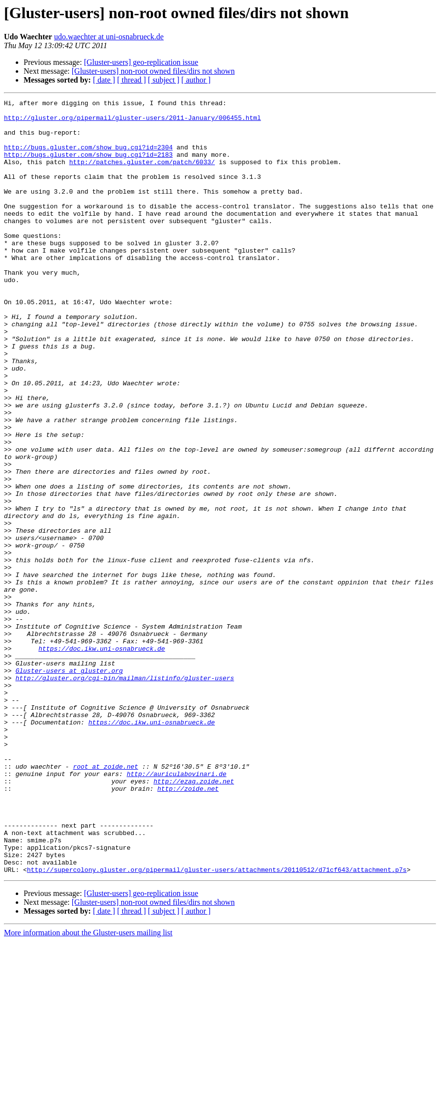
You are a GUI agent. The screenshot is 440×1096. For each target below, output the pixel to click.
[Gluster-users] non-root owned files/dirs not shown (153, 71)
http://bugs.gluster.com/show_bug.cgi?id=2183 (88, 166)
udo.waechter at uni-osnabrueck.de (109, 36)
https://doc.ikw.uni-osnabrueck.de (101, 758)
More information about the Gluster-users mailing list (88, 1087)
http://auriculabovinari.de (177, 909)
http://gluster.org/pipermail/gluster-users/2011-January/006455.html (132, 121)
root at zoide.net (105, 900)
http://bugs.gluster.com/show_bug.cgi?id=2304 (88, 157)
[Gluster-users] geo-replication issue (141, 62)
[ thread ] (131, 80)
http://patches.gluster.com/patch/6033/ (142, 175)
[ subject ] (163, 80)
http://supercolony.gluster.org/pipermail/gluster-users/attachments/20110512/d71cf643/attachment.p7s (217, 1024)
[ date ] (104, 80)
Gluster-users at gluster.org (68, 785)
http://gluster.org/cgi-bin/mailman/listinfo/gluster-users (124, 794)
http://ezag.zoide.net (193, 918)
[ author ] (196, 80)
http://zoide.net (188, 927)
